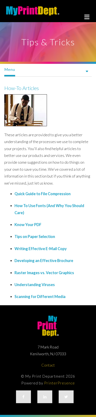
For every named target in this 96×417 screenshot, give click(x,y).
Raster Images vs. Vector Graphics (44, 272)
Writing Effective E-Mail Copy (41, 248)
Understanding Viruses (35, 284)
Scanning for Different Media (40, 296)
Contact (48, 365)
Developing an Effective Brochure (44, 260)
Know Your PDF (28, 224)
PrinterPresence (59, 383)
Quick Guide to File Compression (43, 193)
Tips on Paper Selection (35, 236)
